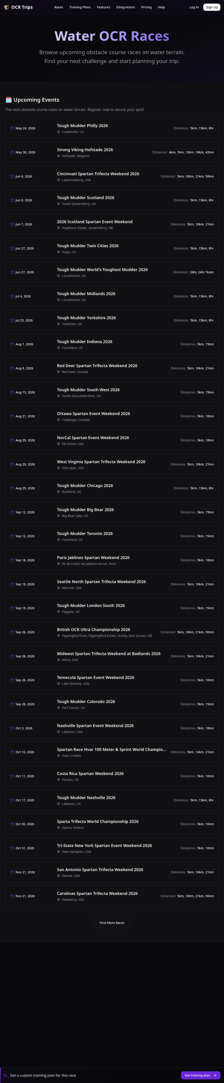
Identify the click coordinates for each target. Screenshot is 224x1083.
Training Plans (80, 7)
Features (103, 7)
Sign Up (212, 7)
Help (161, 7)
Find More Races (112, 977)
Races (58, 7)
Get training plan (201, 1075)
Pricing (146, 7)
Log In (194, 7)
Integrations (125, 7)
